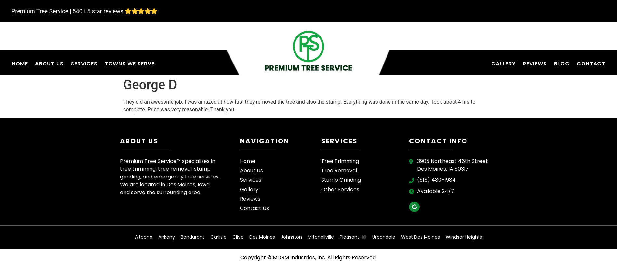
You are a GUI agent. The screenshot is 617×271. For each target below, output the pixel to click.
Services (84, 63)
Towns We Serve (129, 63)
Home (20, 63)
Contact (591, 63)
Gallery (503, 63)
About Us (49, 63)
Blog (562, 63)
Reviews (535, 63)
